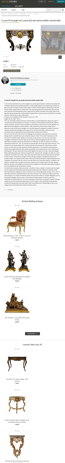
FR (48, 1)
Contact (49, 449)
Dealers (29, 447)
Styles (16, 449)
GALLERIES (19, 6)
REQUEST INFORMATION (12, 70)
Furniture (16, 13)
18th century (36, 13)
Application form (6, 452)
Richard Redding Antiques (19, 78)
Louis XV (29, 13)
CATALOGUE (6, 6)
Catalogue (10, 13)
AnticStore (3, 13)
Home (49, 447)
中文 (53, 1)
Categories (17, 447)
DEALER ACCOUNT (5, 445)
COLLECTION (18, 93)
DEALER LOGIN (6, 449)
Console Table (23, 13)
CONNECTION (61, 1)
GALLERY (12, 93)
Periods (16, 451)
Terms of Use (24, 460)
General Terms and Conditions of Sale (36, 460)
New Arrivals (4, 10)
